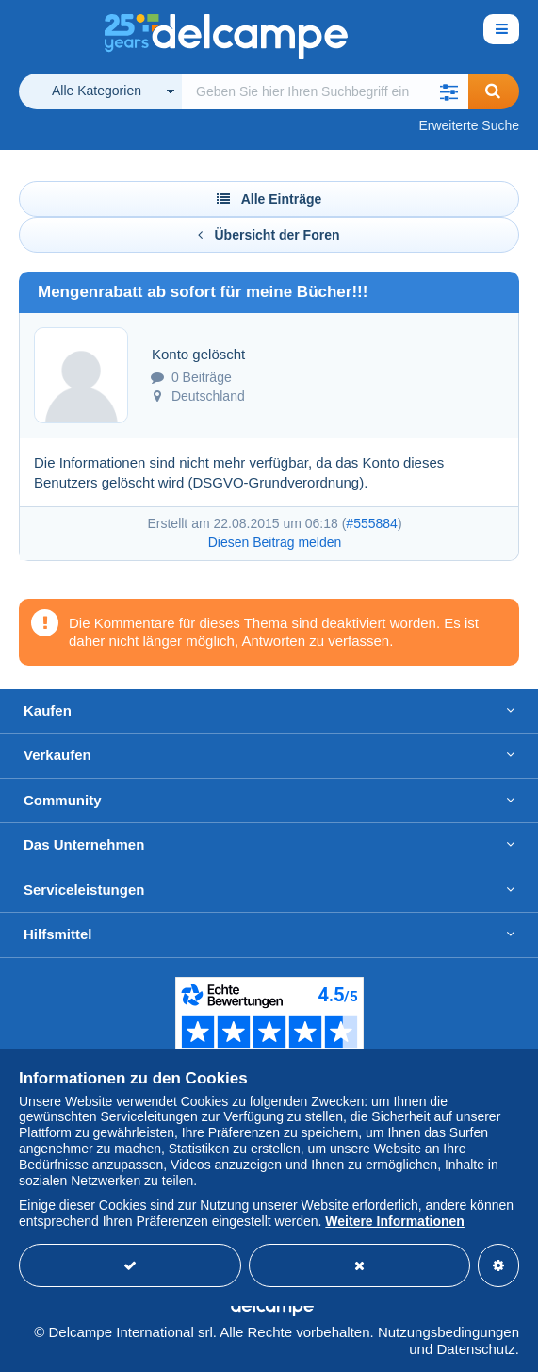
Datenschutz (475, 1349)
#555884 (372, 523)
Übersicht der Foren (268, 234)
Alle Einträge (269, 199)
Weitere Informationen (395, 1221)
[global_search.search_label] (325, 91)
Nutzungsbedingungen (448, 1332)
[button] (449, 91)
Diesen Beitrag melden (275, 542)
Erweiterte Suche (468, 125)
